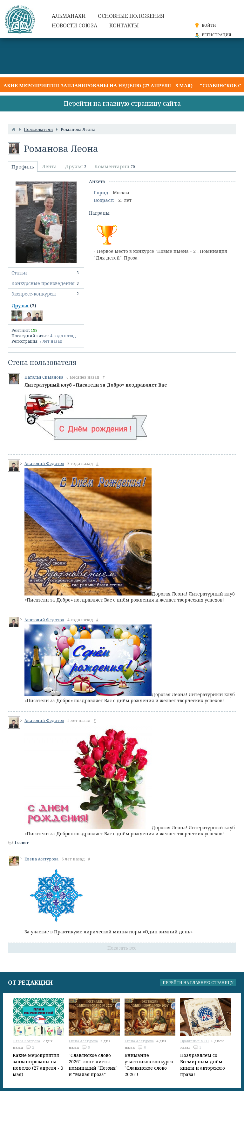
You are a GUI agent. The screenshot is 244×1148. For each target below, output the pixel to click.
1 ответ (21, 842)
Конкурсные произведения (46, 283)
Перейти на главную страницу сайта (122, 103)
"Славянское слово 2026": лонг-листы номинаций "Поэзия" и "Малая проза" (93, 1064)
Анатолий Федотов (44, 463)
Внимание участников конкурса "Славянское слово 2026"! (149, 1064)
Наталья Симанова (43, 377)
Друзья (20, 306)
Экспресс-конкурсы (46, 294)
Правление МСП (194, 1040)
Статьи (46, 273)
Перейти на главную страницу (198, 982)
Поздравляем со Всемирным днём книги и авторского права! (202, 1064)
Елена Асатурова (41, 859)
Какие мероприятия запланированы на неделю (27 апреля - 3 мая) (96, 85)
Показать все (122, 948)
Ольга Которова (26, 1040)
